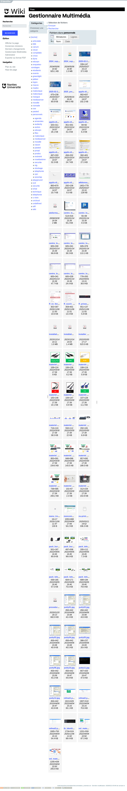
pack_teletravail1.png (89, 547)
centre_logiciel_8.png (89, 274)
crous (35, 56)
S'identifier (6, 1)
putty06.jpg (54, 668)
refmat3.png (54, 728)
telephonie (39, 171)
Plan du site (10, 67)
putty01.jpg (69, 607)
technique (37, 192)
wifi (34, 206)
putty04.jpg (69, 637)
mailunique (37, 91)
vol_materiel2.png (57, 759)
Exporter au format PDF (15, 58)
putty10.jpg (69, 668)
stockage (39, 168)
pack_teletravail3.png (74, 577)
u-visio (35, 198)
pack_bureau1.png (57, 547)
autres (37, 127)
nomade (36, 106)
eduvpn (36, 62)
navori (37, 145)
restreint (38, 156)
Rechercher (10, 33)
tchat (35, 189)
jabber (35, 79)
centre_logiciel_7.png (74, 274)
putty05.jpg (84, 637)
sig (36, 165)
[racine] (34, 37)
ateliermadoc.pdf (57, 213)
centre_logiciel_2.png (89, 213)
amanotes (39, 121)
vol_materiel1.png (87, 728)
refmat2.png (84, 698)
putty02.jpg (84, 607)
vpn (36, 174)
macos (36, 85)
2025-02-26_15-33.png (59, 92)
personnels (37, 114)
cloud (35, 50)
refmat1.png (69, 698)
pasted (36, 111)
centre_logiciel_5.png (89, 243)
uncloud (36, 200)
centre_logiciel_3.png (59, 243)
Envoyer (52, 26)
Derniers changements (15, 49)
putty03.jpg (54, 637)
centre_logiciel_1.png (74, 213)
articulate (37, 41)
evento (36, 73)
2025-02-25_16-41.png (89, 61)
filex (36, 133)
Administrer (10, 55)
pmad (37, 151)
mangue (36, 97)
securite (38, 162)
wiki (34, 209)
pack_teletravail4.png (89, 577)
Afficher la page (12, 43)
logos (35, 82)
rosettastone (40, 159)
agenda (38, 118)
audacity (38, 124)
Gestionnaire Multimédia (15, 52)
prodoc (38, 154)
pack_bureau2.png (72, 547)
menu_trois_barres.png (60, 516)
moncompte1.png (72, 516)
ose (34, 109)
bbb (34, 44)
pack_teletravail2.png (59, 577)
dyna (35, 59)
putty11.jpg (84, 668)
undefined (37, 203)
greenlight (37, 76)
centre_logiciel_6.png (59, 274)
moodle (36, 103)
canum (36, 47)
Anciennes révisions (14, 46)
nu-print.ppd (84, 516)
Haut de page (11, 70)
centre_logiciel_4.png (74, 243)
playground (37, 180)
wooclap (38, 177)
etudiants (37, 70)
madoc (36, 88)
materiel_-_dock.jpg (88, 425)
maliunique (37, 94)
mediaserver (38, 100)
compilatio (37, 53)
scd (34, 183)
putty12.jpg (54, 698)
